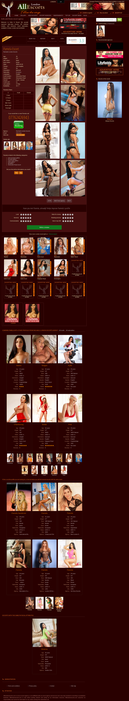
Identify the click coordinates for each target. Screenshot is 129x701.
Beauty (30, 462)
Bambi (49, 462)
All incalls (62, 330)
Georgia (35, 474)
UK (61, 1)
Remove (99, 37)
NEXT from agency (59, 200)
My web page (20, 135)
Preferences (111, 23)
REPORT (43, 40)
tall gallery (11, 163)
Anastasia (10, 462)
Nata (64, 474)
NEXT (53, 40)
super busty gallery (13, 160)
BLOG (85, 15)
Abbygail (20, 462)
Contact (52, 686)
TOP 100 (67, 15)
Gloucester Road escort (14, 164)
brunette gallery (12, 159)
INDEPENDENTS (58, 15)
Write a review (44, 227)
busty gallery (11, 162)
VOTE (62, 40)
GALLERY (23, 15)
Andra (69, 462)
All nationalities (70, 330)
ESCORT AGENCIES (45, 15)
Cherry (39, 462)
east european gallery (14, 158)
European (18, 72)
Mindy (59, 462)
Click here (18, 133)
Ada (25, 474)
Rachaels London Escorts (10, 52)
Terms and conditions (14, 686)
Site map (73, 686)
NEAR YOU (32, 40)
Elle (79, 462)
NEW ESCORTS (32, 15)
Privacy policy (33, 686)
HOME (16, 15)
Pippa (44, 474)
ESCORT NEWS (76, 15)
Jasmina (54, 474)
